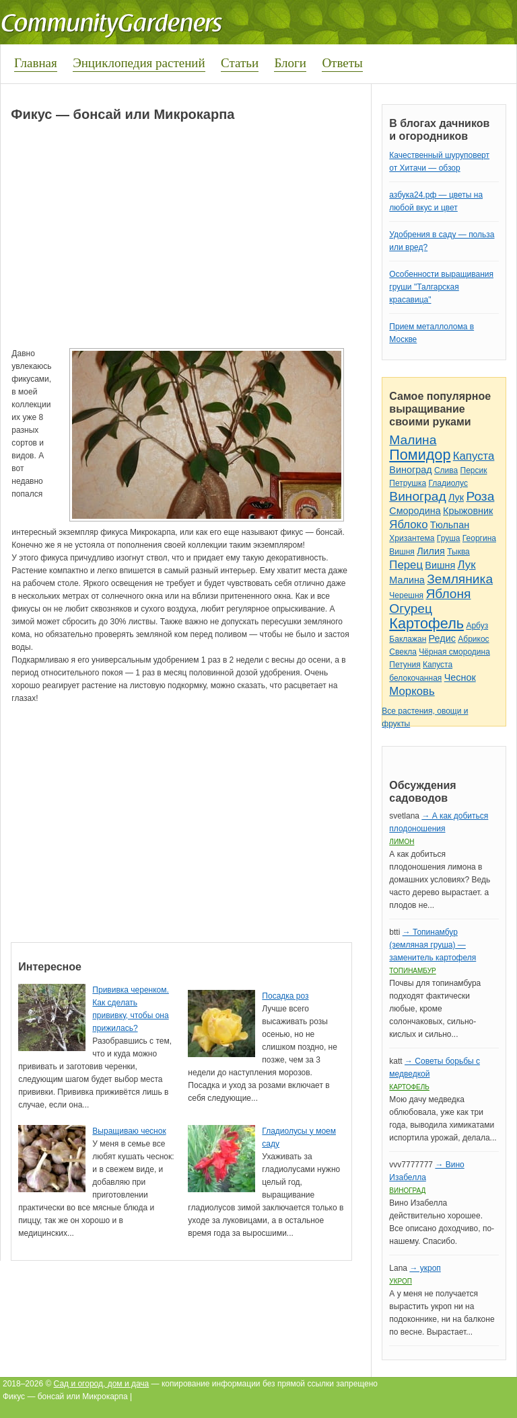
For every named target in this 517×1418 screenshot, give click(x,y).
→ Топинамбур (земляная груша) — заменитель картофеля (432, 944)
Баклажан (407, 639)
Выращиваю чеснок (129, 1131)
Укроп (400, 1281)
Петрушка (407, 483)
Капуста (474, 456)
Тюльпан (449, 524)
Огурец (410, 608)
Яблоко (408, 524)
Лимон (401, 841)
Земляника (460, 579)
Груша (448, 538)
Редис (442, 638)
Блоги (290, 63)
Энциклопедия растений (139, 63)
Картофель (426, 623)
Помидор (419, 454)
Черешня (406, 595)
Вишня (401, 551)
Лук (456, 497)
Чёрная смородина (454, 652)
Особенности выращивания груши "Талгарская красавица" (441, 286)
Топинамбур (412, 970)
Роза (480, 496)
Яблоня (448, 594)
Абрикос (473, 639)
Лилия (431, 551)
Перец (406, 564)
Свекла (403, 652)
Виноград (410, 469)
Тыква (458, 551)
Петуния (404, 664)
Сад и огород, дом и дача (101, 1383)
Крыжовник (468, 510)
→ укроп (424, 1268)
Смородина (414, 510)
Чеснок (460, 677)
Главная (35, 63)
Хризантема (411, 538)
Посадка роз (285, 996)
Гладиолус (447, 483)
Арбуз (477, 625)
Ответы (342, 63)
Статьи (239, 63)
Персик (473, 470)
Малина (412, 440)
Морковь (411, 691)
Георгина (479, 538)
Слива (446, 470)
